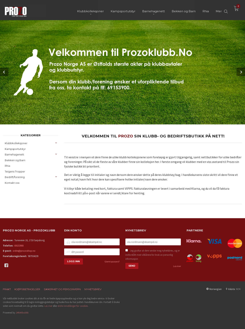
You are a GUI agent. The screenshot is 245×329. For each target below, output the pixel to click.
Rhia (7, 165)
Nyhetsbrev (92, 289)
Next (241, 72)
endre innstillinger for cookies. (73, 305)
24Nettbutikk (22, 312)
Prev (4, 72)
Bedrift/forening (15, 176)
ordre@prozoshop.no (24, 250)
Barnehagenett (14, 154)
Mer (219, 9)
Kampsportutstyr (15, 148)
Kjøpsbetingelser (27, 289)
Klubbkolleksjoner (16, 142)
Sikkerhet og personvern (62, 289)
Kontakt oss (12, 182)
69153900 (19, 245)
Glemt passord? (112, 261)
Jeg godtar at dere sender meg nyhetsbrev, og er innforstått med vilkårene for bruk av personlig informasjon (152, 254)
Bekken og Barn (15, 160)
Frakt (7, 289)
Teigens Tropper (15, 171)
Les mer (177, 266)
